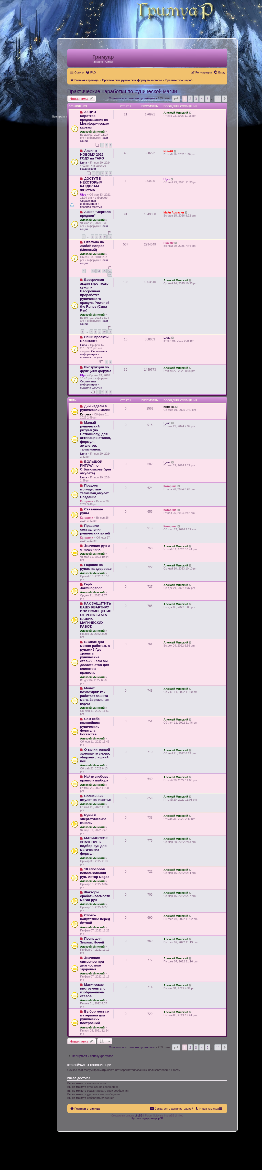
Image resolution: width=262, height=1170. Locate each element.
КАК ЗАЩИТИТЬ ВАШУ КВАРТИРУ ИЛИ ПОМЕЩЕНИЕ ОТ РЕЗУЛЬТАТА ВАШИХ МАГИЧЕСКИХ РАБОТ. (95, 615)
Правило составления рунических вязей (95, 529)
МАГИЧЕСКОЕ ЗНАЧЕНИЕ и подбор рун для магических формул (94, 845)
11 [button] (218, 98)
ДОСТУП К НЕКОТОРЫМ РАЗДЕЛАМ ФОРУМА (91, 184)
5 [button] (208, 98)
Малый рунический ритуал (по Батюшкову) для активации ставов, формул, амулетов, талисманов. (95, 436)
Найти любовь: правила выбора (95, 778)
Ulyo (83, 194)
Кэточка (85, 414)
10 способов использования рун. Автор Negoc (94, 873)
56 (109, 271)
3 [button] (196, 98)
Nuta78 (168, 151)
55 (104, 271)
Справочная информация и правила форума (91, 203)
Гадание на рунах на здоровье (96, 567)
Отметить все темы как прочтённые (132, 98)
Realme (168, 242)
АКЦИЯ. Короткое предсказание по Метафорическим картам (94, 119)
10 (109, 236)
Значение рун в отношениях (95, 547)
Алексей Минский (92, 131)
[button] (176, 98)
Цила (83, 162)
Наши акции (88, 168)
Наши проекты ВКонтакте (94, 339)
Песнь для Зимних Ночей (92, 940)
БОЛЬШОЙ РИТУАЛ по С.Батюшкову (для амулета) (95, 467)
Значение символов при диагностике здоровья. (92, 963)
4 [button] (202, 98)
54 (98, 271)
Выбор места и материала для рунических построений (94, 1017)
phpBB (139, 1115)
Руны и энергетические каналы (93, 819)
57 (109, 274)
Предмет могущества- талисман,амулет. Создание (95, 491)
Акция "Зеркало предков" (95, 214)
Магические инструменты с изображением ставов (92, 990)
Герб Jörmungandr (91, 586)
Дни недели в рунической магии (95, 408)
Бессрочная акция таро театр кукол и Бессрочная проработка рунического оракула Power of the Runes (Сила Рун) (94, 295)
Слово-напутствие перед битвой (95, 919)
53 (93, 271)
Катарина (86, 501)
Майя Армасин (173, 212)
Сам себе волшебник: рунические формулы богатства (90, 726)
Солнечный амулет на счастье (95, 798)
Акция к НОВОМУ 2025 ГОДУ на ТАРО (92, 154)
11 (109, 331)
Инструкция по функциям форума (95, 369)
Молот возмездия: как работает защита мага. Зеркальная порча (94, 695)
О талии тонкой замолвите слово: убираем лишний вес (95, 755)
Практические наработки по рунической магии (122, 91)
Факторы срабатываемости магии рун (95, 896)
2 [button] (190, 98)
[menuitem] (91, 72)
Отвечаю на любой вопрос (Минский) (92, 246)
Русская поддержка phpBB (147, 1118)
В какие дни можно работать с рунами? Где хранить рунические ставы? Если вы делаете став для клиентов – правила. (95, 657)
